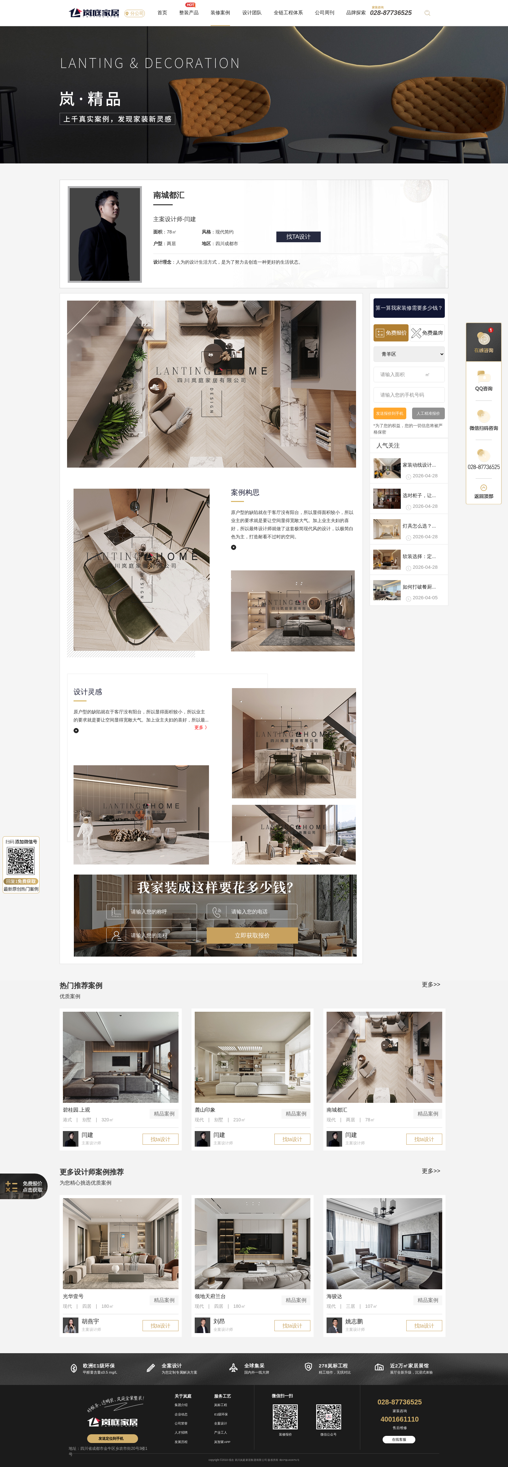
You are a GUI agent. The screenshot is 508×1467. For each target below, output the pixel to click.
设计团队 (252, 12)
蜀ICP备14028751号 (289, 1460)
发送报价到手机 (389, 413)
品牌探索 (356, 12)
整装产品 (189, 12)
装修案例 (220, 12)
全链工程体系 (288, 12)
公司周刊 (324, 12)
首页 (162, 12)
